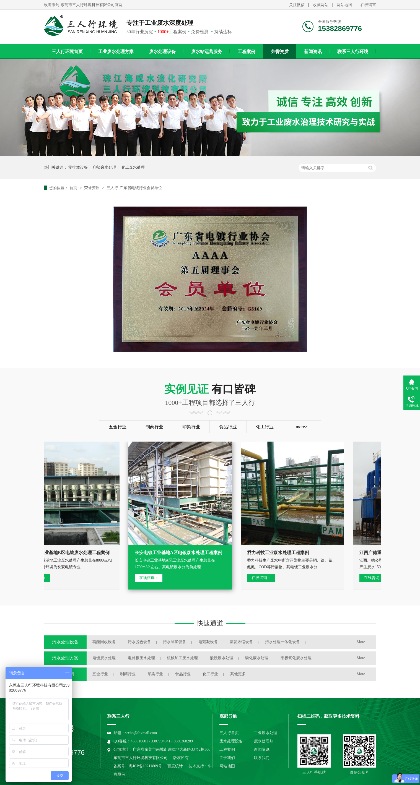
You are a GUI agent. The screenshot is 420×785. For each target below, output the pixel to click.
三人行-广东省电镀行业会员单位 (134, 188)
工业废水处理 (265, 733)
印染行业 (191, 426)
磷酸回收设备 (104, 642)
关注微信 (297, 5)
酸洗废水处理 (221, 658)
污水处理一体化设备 (282, 642)
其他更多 (238, 674)
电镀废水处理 (104, 658)
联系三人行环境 (352, 51)
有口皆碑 (210, 395)
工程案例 (246, 51)
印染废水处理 (104, 167)
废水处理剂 (263, 741)
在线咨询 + (149, 578)
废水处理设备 (162, 51)
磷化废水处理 (256, 658)
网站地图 (344, 5)
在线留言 (368, 5)
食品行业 (228, 426)
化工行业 (265, 426)
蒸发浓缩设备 (241, 642)
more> (301, 426)
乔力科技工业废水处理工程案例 (279, 552)
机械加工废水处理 (182, 658)
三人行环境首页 (67, 51)
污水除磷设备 (174, 642)
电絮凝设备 (208, 642)
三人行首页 (229, 733)
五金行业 (117, 426)
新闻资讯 (313, 51)
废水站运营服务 (206, 51)
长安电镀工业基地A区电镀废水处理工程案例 (179, 552)
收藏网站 (320, 5)
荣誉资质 (280, 51)
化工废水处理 (133, 167)
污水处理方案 (65, 658)
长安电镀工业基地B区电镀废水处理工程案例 (66, 552)
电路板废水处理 (141, 658)
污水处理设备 (65, 642)
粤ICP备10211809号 (145, 766)
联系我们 (261, 758)
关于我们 (227, 758)
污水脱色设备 (139, 642)
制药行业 (154, 426)
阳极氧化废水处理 (296, 658)
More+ (362, 642)
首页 (73, 188)
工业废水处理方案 (116, 51)
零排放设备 (78, 167)
